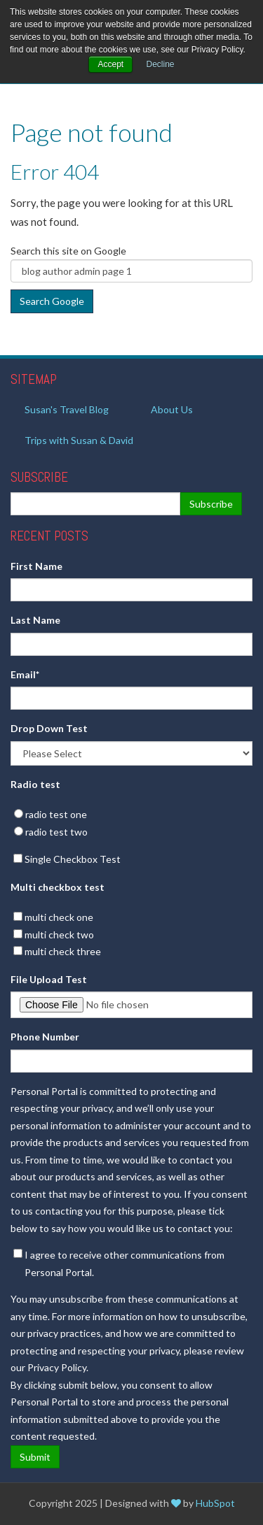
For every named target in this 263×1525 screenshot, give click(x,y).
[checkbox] (131, 823)
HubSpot (215, 1503)
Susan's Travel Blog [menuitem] (67, 409)
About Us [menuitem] (172, 409)
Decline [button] (161, 64)
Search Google (52, 301)
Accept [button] (110, 64)
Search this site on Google (68, 251)
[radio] (131, 815)
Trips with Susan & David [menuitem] (79, 440)
